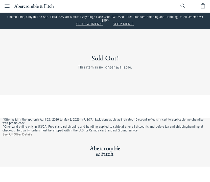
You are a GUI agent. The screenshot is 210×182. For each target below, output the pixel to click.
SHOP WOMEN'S (89, 24)
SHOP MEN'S (123, 24)
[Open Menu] (5, 6)
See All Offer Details (17, 134)
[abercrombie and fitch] (34, 5)
